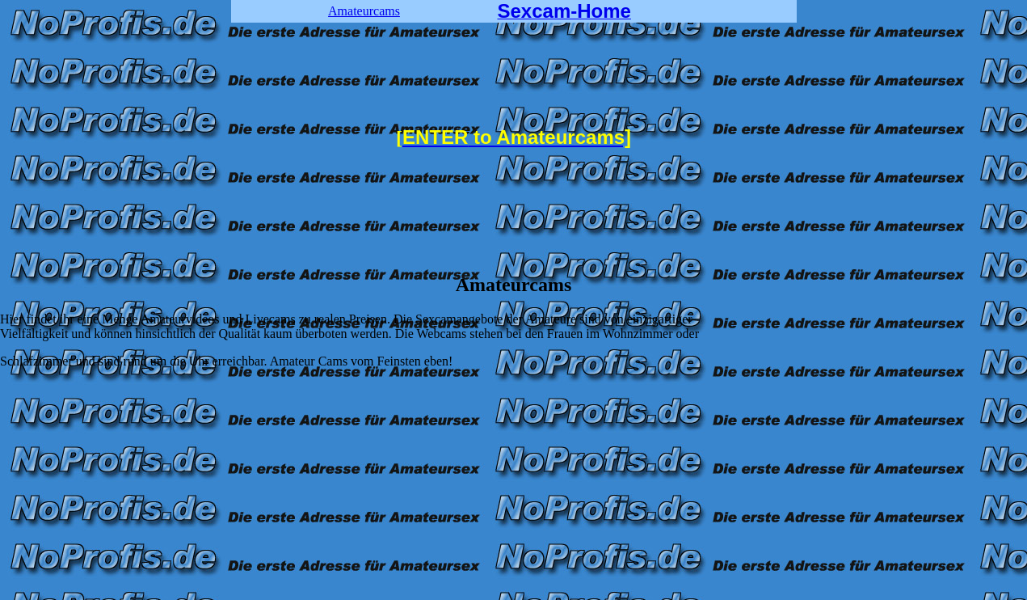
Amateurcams (364, 11)
